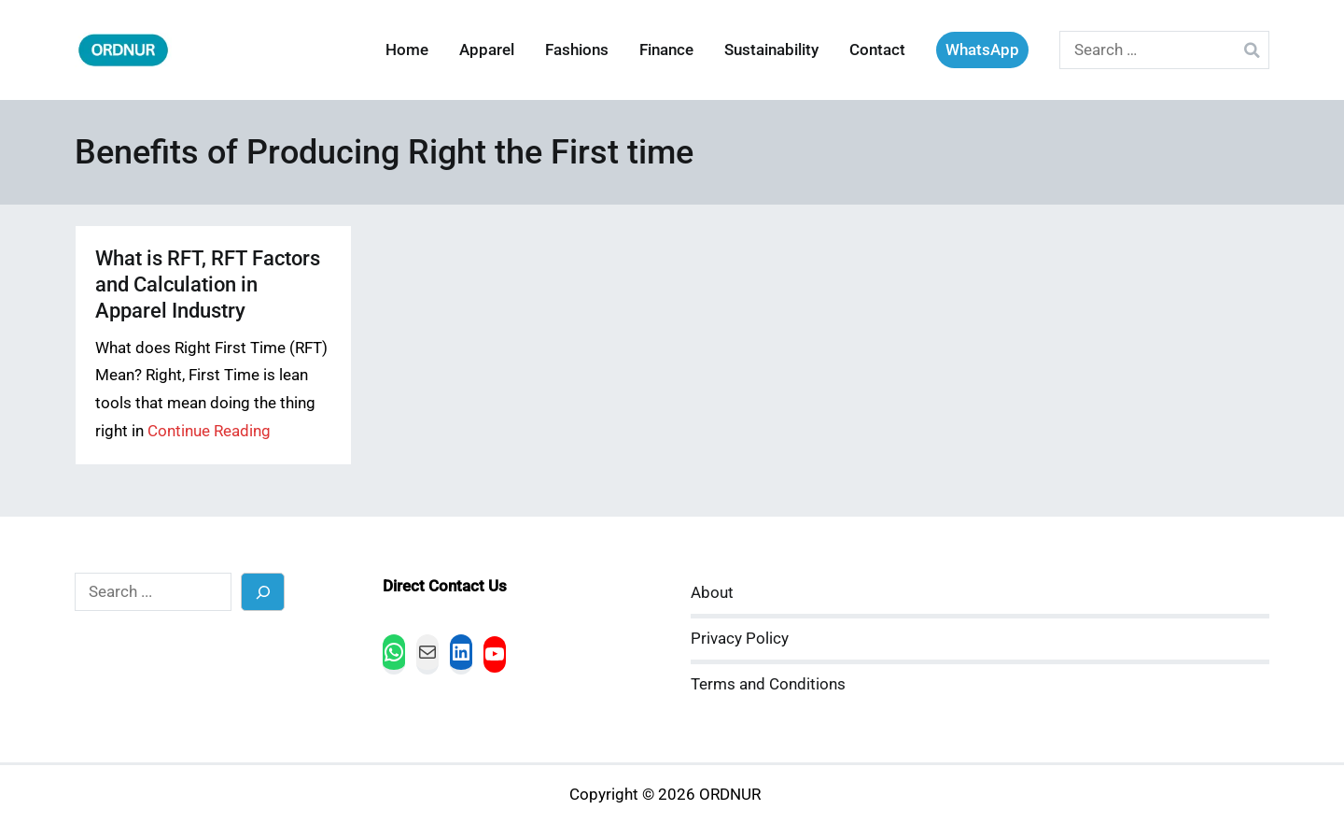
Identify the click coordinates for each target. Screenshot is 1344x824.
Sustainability (771, 50)
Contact (877, 50)
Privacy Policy (740, 638)
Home (406, 50)
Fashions (577, 50)
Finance (666, 50)
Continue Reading (209, 431)
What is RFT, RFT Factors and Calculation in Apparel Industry (207, 284)
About (712, 593)
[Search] (263, 592)
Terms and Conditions (768, 684)
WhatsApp (982, 50)
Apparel (486, 50)
